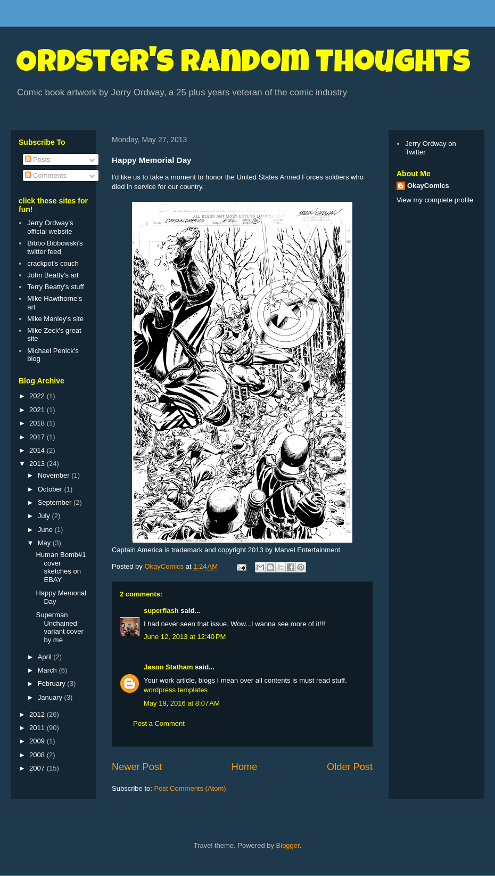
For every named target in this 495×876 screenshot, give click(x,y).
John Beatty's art (52, 275)
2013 (38, 464)
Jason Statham (168, 667)
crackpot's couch (52, 263)
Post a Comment (159, 723)
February (53, 683)
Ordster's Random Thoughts (243, 65)
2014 (38, 450)
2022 (38, 396)
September (55, 502)
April (46, 657)
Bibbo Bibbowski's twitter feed (54, 247)
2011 (38, 728)
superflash (161, 611)
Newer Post (137, 767)
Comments (46, 175)
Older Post (350, 767)
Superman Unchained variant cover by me (59, 627)
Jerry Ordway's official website (50, 227)
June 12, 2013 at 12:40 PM (185, 637)
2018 (38, 423)
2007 (38, 768)
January (51, 697)
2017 (38, 437)
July (45, 516)
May (45, 543)
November (55, 475)
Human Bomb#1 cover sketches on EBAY (61, 567)
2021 (38, 410)
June (46, 530)
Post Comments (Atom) (190, 788)
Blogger (288, 845)
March (48, 670)
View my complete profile (435, 200)
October (51, 489)
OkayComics (428, 186)
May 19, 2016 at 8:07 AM (182, 703)
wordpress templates (176, 690)
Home (245, 767)
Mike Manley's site (55, 319)
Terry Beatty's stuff (55, 287)
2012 (38, 714)
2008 (38, 755)
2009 (38, 741)
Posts (38, 159)
